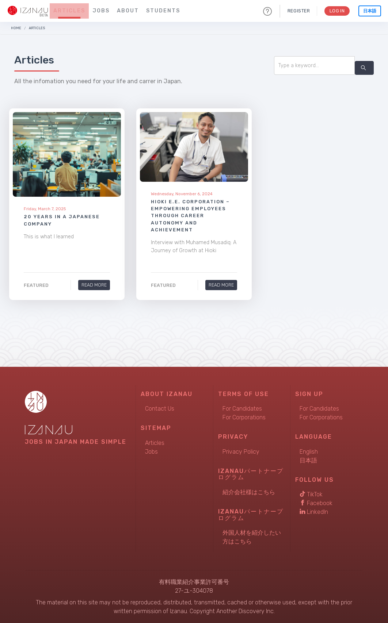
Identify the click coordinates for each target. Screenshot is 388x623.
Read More (94, 285)
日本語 (369, 11)
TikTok (311, 494)
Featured (36, 285)
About (128, 11)
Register (298, 11)
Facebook (316, 503)
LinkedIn (314, 511)
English (309, 451)
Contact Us (159, 408)
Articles (69, 11)
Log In (337, 11)
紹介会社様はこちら (248, 492)
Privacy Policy (240, 451)
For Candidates (242, 408)
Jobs (101, 11)
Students (163, 11)
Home (16, 28)
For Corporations (244, 417)
